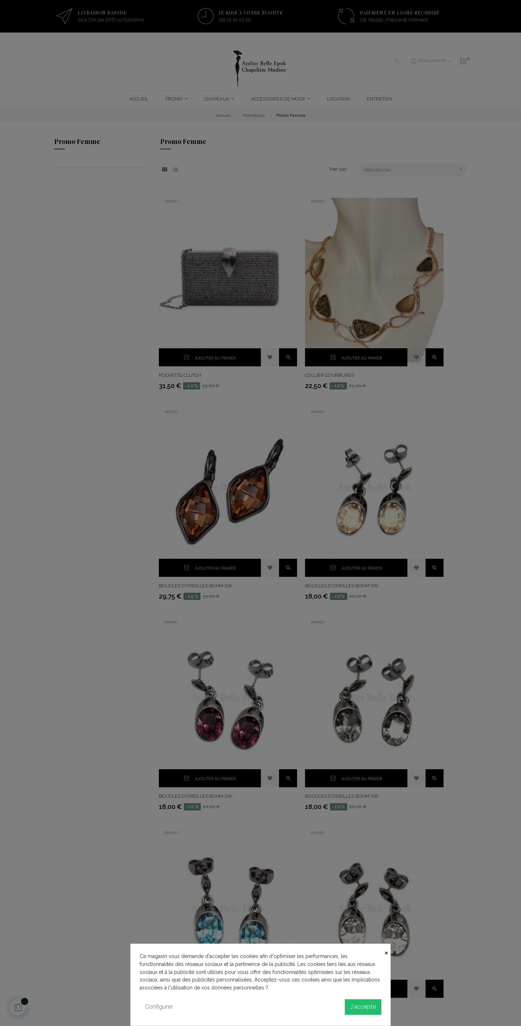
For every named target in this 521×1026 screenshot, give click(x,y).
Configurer (159, 1006)
